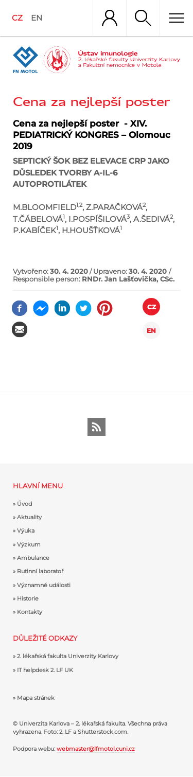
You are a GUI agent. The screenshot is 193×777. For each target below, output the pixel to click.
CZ (17, 18)
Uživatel (109, 18)
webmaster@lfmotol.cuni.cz (96, 748)
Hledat (143, 18)
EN (36, 18)
